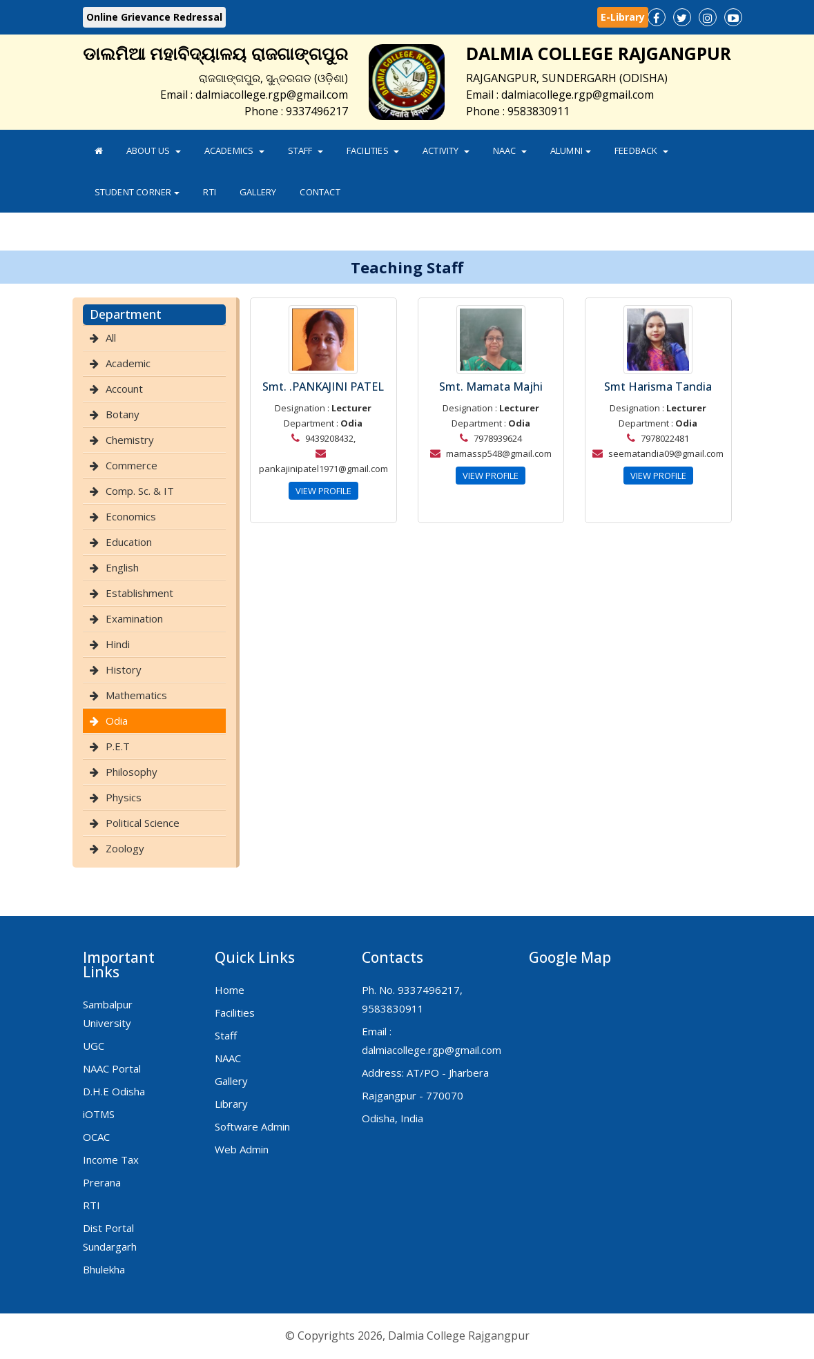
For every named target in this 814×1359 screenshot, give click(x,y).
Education (129, 542)
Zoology (125, 848)
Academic (128, 363)
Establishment (139, 593)
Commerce (131, 465)
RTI (209, 192)
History (124, 669)
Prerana (102, 1182)
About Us (153, 150)
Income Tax (111, 1159)
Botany (122, 414)
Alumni (570, 150)
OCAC (96, 1137)
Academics (234, 150)
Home (229, 990)
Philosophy (131, 772)
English (122, 567)
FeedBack (641, 150)
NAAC (510, 150)
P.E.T (118, 746)
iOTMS (99, 1114)
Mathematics (136, 695)
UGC (93, 1046)
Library (231, 1104)
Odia (117, 720)
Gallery (258, 192)
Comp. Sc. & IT (140, 491)
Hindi (118, 644)
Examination (134, 618)
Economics (131, 516)
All (111, 337)
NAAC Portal (112, 1068)
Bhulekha (104, 1269)
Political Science (143, 823)
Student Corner (137, 192)
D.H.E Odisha (114, 1091)
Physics (124, 797)
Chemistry (130, 440)
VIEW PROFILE (323, 491)
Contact (320, 192)
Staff (305, 150)
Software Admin (252, 1126)
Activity (446, 150)
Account (124, 388)
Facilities (373, 150)
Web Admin (242, 1149)
